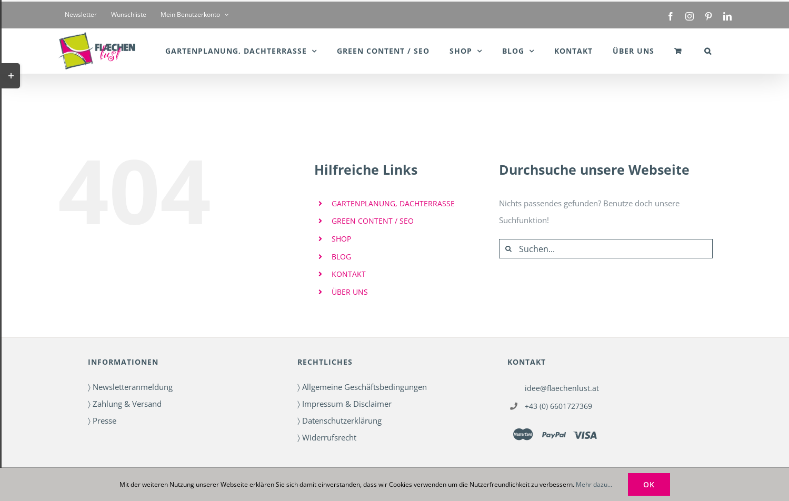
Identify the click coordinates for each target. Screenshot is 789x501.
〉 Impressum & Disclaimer (344, 403)
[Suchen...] (606, 248)
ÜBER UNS (350, 292)
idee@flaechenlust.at (562, 388)
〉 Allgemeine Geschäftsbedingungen (362, 387)
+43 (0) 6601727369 (558, 406)
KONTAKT (349, 274)
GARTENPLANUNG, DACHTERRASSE (393, 203)
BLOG (341, 257)
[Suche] (508, 248)
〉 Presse (102, 420)
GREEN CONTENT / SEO (373, 221)
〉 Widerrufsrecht (326, 437)
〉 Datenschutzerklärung (339, 420)
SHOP (341, 239)
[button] (708, 50)
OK (649, 484)
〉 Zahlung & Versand (125, 403)
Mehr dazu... (594, 484)
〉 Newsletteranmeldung (130, 387)
